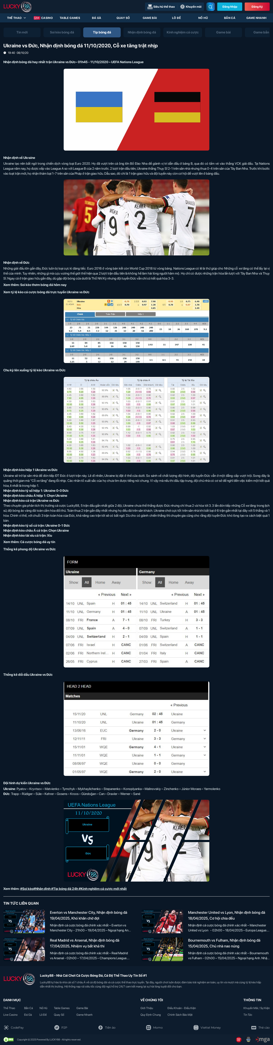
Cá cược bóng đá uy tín (37, 542)
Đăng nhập (229, 6)
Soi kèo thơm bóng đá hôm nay (43, 285)
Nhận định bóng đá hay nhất (24, 62)
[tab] (22, 32)
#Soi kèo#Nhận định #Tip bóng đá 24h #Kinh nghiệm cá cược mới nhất (73, 889)
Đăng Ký (257, 6)
